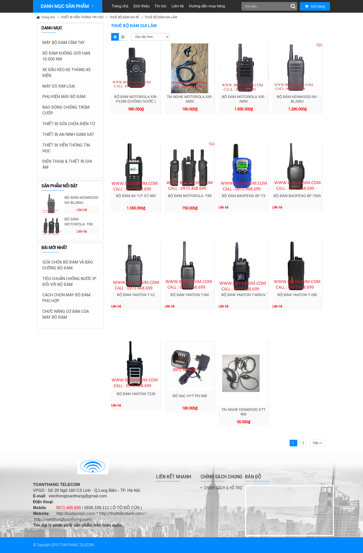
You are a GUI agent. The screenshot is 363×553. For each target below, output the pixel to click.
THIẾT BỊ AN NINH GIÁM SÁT (68, 134)
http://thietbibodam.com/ (122, 513)
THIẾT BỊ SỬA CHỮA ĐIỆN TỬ (68, 123)
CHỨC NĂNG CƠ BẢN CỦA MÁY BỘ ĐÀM (65, 314)
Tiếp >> (317, 443)
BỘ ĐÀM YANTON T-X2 (136, 295)
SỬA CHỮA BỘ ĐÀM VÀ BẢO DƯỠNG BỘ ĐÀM (67, 265)
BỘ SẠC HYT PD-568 (189, 396)
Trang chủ (48, 17)
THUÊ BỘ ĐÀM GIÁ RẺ (124, 17)
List (122, 37)
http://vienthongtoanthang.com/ (63, 519)
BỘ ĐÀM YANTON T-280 (297, 295)
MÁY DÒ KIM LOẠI (58, 86)
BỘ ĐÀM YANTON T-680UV (243, 295)
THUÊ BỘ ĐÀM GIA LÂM (161, 17)
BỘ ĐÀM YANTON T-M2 (190, 295)
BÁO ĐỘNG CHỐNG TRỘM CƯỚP (66, 110)
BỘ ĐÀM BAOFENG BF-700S (297, 196)
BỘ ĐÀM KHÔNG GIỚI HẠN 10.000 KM (66, 56)
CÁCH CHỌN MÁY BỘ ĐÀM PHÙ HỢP (66, 297)
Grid (115, 37)
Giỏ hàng (315, 6)
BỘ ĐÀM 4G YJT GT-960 (136, 196)
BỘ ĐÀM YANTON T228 (136, 394)
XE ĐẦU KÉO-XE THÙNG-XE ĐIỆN (66, 72)
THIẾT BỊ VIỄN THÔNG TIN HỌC (82, 17)
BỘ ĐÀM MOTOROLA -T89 (78, 221)
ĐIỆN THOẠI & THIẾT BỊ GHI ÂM (67, 164)
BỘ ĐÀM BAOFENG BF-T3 (243, 196)
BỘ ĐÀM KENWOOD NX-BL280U (81, 200)
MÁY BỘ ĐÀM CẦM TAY (63, 42)
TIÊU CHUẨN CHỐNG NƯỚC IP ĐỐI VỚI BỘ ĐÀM (69, 281)
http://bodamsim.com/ (75, 513)
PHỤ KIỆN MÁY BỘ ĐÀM (64, 96)
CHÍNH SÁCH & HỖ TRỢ (223, 487)
